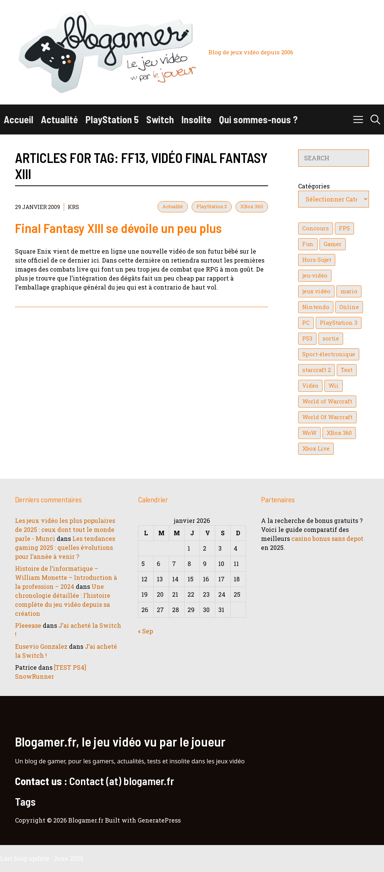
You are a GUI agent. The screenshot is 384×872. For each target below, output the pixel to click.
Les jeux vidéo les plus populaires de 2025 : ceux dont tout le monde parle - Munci (65, 529)
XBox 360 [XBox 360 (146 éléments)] (339, 432)
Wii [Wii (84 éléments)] (333, 385)
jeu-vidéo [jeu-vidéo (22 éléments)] (314, 275)
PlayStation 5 (112, 119)
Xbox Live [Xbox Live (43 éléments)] (316, 448)
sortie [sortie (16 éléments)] (330, 338)
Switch (160, 119)
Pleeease (28, 625)
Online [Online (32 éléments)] (349, 307)
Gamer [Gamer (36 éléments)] (333, 244)
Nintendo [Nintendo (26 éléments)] (315, 307)
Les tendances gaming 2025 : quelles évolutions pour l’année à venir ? (65, 547)
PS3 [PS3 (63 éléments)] (307, 338)
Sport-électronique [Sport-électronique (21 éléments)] (328, 354)
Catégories (314, 186)
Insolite (197, 119)
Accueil (18, 119)
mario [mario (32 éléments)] (348, 291)
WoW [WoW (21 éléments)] (309, 432)
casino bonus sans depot (327, 538)
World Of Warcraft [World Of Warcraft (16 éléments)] (327, 417)
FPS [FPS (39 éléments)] (344, 228)
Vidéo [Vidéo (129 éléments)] (310, 385)
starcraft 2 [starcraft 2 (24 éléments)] (316, 369)
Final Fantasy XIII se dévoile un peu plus (118, 228)
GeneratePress (159, 820)
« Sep (145, 631)
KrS (73, 207)
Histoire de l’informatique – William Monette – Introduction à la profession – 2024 (66, 577)
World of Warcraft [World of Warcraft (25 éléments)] (327, 401)
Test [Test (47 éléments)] (346, 369)
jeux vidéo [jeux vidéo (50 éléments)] (316, 291)
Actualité (59, 119)
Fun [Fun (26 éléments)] (308, 244)
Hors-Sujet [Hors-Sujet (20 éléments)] (316, 259)
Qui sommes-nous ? (258, 119)
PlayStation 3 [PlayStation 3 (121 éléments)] (338, 322)
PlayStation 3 (211, 206)
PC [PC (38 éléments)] (306, 322)
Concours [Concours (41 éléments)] (315, 228)
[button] (375, 119)
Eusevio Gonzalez (41, 646)
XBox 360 (251, 206)
